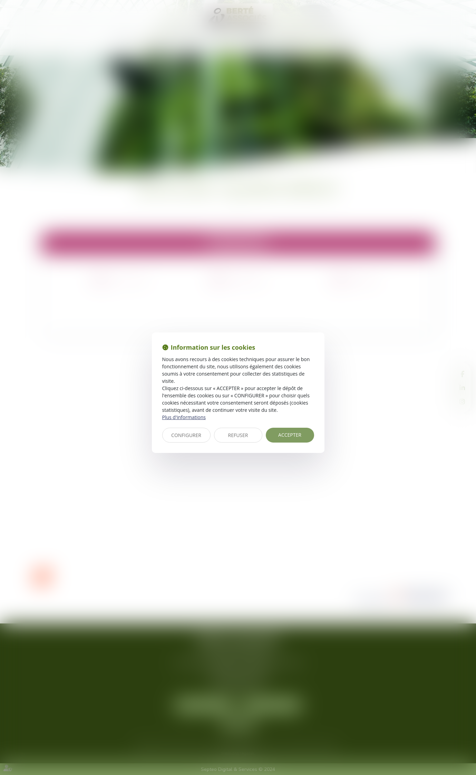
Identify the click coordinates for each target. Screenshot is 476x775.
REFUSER (238, 435)
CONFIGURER (186, 435)
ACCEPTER (289, 435)
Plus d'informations (184, 417)
